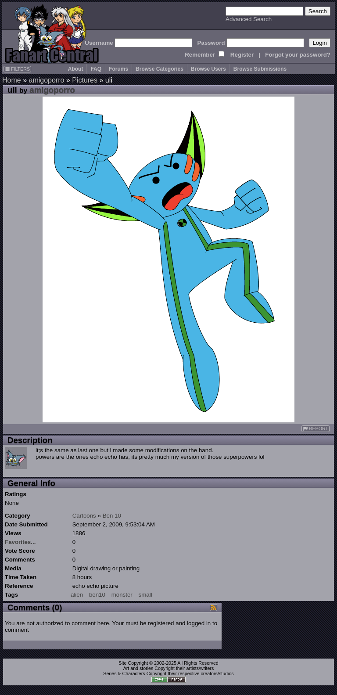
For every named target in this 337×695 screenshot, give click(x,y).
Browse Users (208, 69)
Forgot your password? (297, 54)
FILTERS (17, 69)
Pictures (84, 80)
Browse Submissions (260, 69)
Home (11, 80)
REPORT (315, 429)
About (75, 69)
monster (122, 594)
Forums (118, 69)
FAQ (95, 69)
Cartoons (84, 515)
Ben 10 (112, 515)
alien (77, 594)
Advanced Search (249, 19)
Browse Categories (159, 69)
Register (242, 54)
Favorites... (20, 542)
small (145, 594)
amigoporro (46, 80)
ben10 (97, 594)
